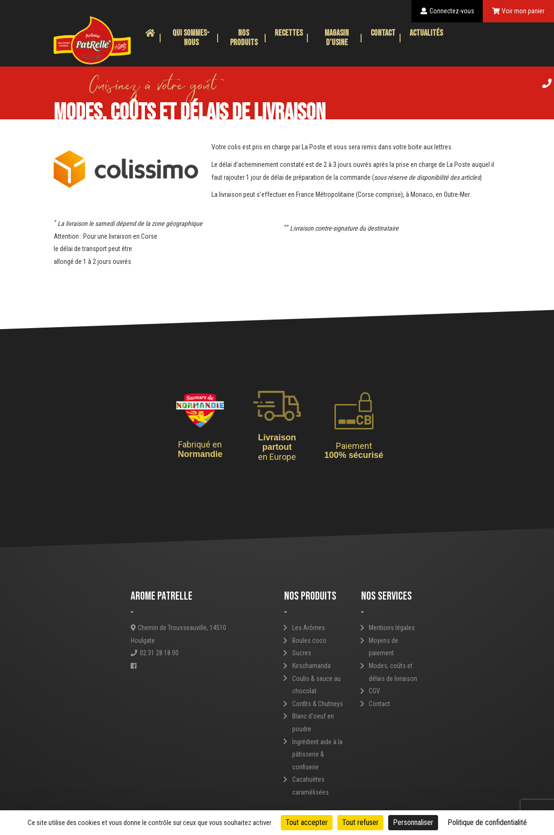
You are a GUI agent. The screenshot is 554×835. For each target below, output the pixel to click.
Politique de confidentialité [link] (487, 822)
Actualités (426, 33)
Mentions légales (392, 627)
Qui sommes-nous (191, 38)
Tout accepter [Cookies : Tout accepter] (307, 822)
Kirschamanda (311, 666)
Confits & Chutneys (317, 704)
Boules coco (309, 640)
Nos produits (244, 38)
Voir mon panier (518, 11)
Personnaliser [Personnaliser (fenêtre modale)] (413, 822)
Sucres (301, 653)
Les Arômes (308, 627)
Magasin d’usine (337, 38)
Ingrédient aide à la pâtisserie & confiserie (317, 754)
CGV (374, 691)
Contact (383, 33)
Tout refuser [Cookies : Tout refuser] (360, 822)
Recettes (289, 33)
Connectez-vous (447, 11)
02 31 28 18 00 (155, 653)
